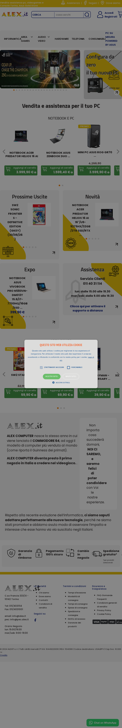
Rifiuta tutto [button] (71, 376)
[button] (61, 364)
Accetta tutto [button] (52, 376)
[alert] (61, 364)
